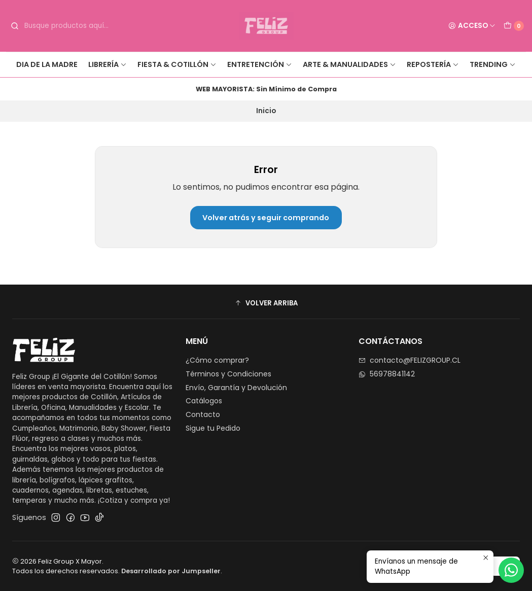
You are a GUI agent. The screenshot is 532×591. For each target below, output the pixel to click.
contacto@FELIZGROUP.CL (409, 360)
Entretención (259, 64)
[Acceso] (472, 26)
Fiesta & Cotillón (177, 64)
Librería (107, 64)
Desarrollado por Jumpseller (171, 571)
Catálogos (204, 401)
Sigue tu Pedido (213, 428)
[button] (266, 303)
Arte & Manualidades (349, 64)
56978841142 (387, 374)
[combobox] (85, 26)
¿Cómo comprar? (217, 360)
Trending (493, 64)
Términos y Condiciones (228, 374)
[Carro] (514, 26)
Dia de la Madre (47, 64)
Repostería (433, 64)
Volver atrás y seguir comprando (265, 218)
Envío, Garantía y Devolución (236, 388)
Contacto (203, 414)
